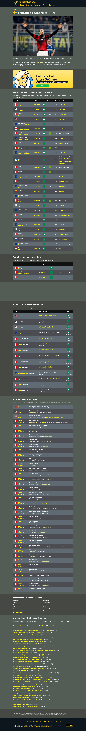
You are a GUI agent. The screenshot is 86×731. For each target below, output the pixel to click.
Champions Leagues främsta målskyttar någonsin (27, 706)
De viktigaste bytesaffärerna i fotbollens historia (27, 639)
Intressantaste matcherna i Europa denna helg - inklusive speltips (31, 673)
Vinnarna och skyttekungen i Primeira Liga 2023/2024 (28, 641)
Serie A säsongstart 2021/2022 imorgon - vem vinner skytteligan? (31, 682)
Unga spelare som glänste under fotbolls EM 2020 (27, 686)
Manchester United (23, 124)
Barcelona (21, 192)
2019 (37, 109)
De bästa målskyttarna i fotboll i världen (24, 702)
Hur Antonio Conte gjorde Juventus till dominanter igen (28, 646)
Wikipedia (19, 612)
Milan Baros (62, 229)
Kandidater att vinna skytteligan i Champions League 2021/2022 (31, 679)
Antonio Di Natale (63, 181)
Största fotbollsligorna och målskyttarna (24, 666)
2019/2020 (37, 114)
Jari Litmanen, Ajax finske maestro (22, 648)
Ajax (19, 240)
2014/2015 (37, 143)
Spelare (15, 9)
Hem (22, 5)
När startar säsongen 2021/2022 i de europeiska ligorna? (29, 684)
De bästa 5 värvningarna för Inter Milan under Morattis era (29, 626)
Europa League (25, 333)
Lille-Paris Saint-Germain (53, 508)
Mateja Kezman (63, 239)
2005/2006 (37, 224)
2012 (37, 160)
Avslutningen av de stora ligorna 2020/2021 (25, 688)
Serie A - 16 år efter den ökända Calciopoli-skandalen (28, 664)
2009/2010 (37, 191)
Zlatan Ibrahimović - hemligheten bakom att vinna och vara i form (31, 630)
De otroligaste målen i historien (22, 675)
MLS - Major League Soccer (20, 670)
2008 (37, 205)
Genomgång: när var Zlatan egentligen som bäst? (26, 693)
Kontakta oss (37, 721)
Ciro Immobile (62, 114)
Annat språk (70, 725)
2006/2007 (37, 220)
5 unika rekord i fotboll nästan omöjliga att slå (26, 661)
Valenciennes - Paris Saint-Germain (48, 378)
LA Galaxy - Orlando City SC (46, 326)
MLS (20, 316)
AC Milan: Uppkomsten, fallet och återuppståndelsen (27, 695)
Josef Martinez (63, 119)
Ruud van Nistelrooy (64, 244)
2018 (37, 119)
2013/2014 (37, 148)
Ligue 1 (23, 339)
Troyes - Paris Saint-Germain (46, 344)
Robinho (44, 547)
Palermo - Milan (43, 384)
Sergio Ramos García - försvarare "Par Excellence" (27, 657)
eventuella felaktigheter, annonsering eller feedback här (37, 726)
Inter (19, 201)
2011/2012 (37, 172)
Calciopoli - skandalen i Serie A (21, 652)
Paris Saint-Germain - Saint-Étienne (48, 355)
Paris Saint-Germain (23, 134)
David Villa (61, 205)
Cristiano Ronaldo (64, 104)
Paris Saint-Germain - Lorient (46, 349)
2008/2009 (37, 200)
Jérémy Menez (46, 503)
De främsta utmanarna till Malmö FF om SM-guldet (27, 690)
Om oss (29, 721)
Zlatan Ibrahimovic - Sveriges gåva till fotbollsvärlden (28, 677)
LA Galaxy (20, 110)
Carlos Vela (62, 109)
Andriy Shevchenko (64, 224)
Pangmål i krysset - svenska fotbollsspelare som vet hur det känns (31, 668)
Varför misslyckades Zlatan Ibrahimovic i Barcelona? (27, 659)
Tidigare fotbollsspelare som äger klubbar (24, 634)
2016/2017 (37, 124)
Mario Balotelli (67, 160)
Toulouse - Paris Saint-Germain (47, 361)
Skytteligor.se (27, 2)
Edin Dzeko (62, 124)
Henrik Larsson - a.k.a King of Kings (23, 697)
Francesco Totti (63, 220)
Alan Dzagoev (62, 156)
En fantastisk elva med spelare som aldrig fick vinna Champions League (33, 650)
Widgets (58, 721)
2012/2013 (37, 167)
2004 (37, 229)
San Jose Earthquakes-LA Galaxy (55, 417)
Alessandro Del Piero (64, 215)
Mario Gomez (62, 161)
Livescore (37, 5)
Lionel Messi (62, 176)
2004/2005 (37, 234)
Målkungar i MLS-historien (20, 704)
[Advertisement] (43, 292)
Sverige (20, 160)
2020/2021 (37, 104)
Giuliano (69, 124)
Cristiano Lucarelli (64, 234)
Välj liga (29, 5)
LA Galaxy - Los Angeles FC (46, 321)
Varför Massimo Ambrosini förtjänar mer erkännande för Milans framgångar (33, 628)
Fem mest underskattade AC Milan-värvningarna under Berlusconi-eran (32, 637)
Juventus (20, 225)
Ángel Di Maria (46, 422)
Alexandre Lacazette (64, 143)
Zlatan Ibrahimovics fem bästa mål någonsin (25, 643)
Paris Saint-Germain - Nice (45, 338)
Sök (45, 5)
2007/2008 (37, 210)
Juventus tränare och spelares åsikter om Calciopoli (27, 632)
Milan (19, 105)
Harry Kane (62, 128)
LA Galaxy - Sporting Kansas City (47, 315)
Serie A (23, 384)
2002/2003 (37, 244)
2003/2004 (37, 239)
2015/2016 (37, 133)
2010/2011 (37, 181)
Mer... (51, 5)
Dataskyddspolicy (48, 721)
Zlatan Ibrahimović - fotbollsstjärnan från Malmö (26, 699)
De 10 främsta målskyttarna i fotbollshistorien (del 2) (28, 655)
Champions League (26, 373)
